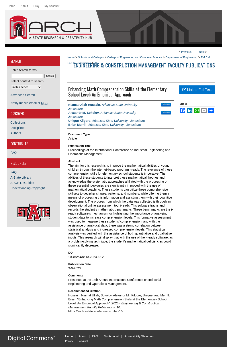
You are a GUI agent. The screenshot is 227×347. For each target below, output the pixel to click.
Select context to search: (27, 81)
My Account (111, 336)
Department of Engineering (181, 57)
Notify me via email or (28, 103)
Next (202, 51)
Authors (15, 133)
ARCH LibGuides (22, 183)
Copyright (83, 341)
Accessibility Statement (139, 336)
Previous (186, 51)
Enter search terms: (23, 70)
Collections (17, 122)
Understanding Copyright (27, 188)
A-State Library (20, 177)
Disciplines (17, 128)
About (82, 336)
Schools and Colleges (91, 57)
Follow (166, 104)
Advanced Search (22, 95)
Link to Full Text (196, 90)
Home (70, 57)
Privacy (69, 341)
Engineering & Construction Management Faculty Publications (144, 65)
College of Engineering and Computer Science (134, 57)
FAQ (13, 152)
